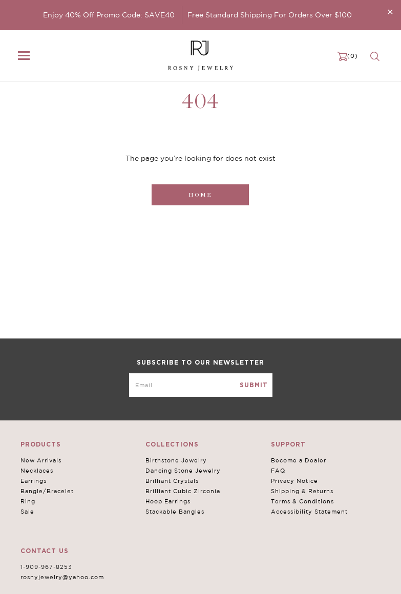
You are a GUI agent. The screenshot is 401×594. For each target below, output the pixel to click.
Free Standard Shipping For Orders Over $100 (269, 15)
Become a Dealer (298, 460)
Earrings (33, 481)
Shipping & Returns (302, 491)
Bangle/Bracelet (47, 491)
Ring (27, 501)
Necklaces (36, 471)
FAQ (278, 471)
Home (200, 195)
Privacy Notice (294, 481)
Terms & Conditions (302, 501)
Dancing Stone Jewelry (183, 471)
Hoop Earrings (168, 501)
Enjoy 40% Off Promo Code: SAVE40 (109, 15)
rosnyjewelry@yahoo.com (62, 577)
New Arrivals (40, 460)
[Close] (390, 11)
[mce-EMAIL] (200, 385)
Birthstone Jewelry (176, 460)
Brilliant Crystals (172, 481)
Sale (27, 511)
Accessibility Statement (309, 511)
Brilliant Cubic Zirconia (182, 491)
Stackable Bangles (174, 511)
